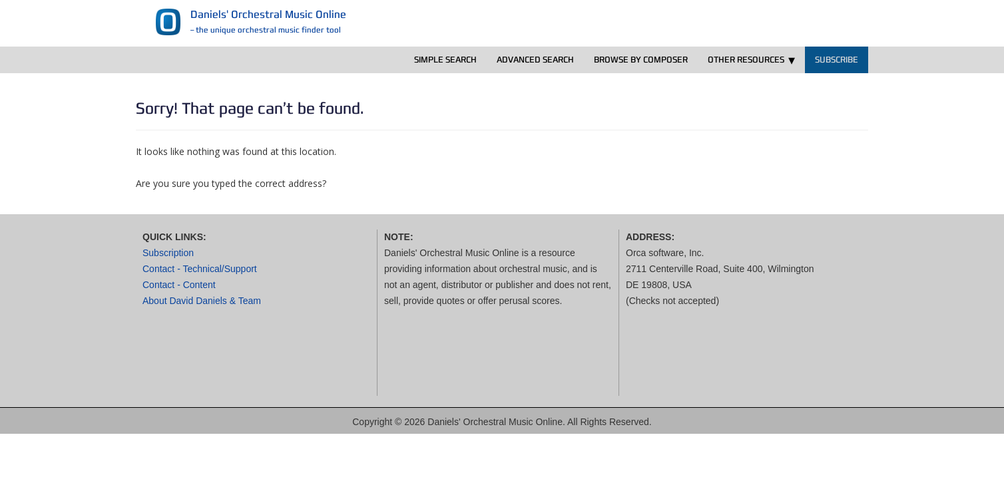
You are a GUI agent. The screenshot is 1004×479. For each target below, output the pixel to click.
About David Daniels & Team (201, 300)
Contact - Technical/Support (199, 268)
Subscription (168, 252)
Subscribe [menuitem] (836, 60)
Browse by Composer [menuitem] (641, 60)
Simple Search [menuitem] (445, 60)
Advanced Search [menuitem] (535, 60)
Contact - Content (179, 284)
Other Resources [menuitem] (746, 60)
